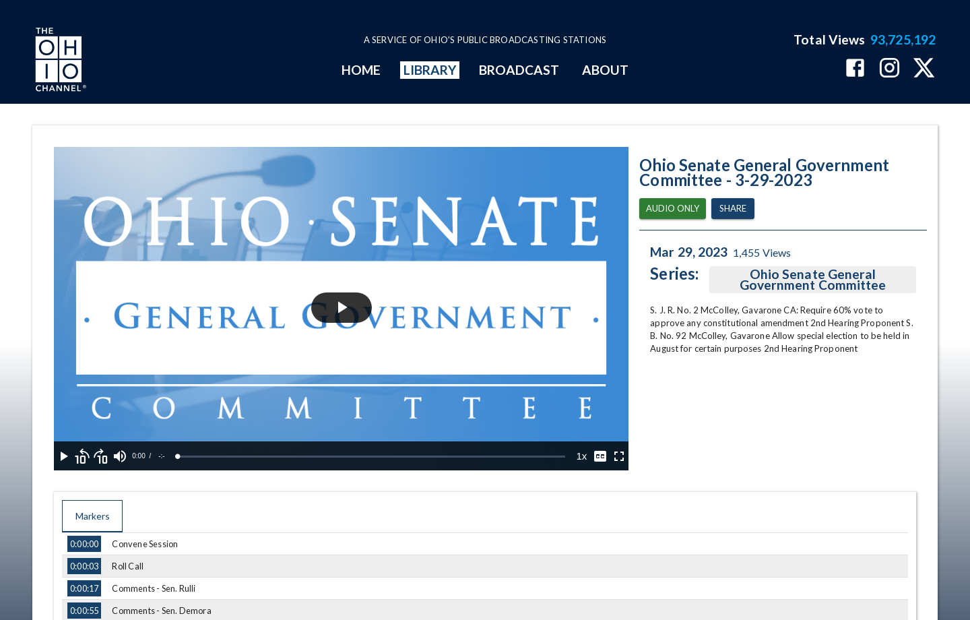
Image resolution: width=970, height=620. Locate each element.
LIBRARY (430, 70)
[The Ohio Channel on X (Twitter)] (924, 69)
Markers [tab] (92, 516)
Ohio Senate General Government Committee (812, 279)
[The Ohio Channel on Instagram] (889, 69)
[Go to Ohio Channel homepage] (59, 61)
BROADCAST (519, 70)
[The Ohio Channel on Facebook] (855, 69)
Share (732, 208)
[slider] (371, 457)
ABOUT (605, 70)
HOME (361, 70)
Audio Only (672, 208)
